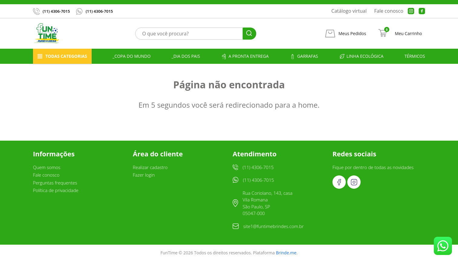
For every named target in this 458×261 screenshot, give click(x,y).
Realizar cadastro (150, 167)
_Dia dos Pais (186, 56)
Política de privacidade (55, 190)
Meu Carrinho (408, 33)
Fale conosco (388, 11)
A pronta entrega (245, 56)
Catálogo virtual (349, 11)
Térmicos (414, 56)
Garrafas (304, 56)
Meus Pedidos (352, 33)
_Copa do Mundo (132, 56)
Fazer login (144, 175)
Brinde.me (286, 253)
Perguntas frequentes (55, 183)
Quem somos (47, 167)
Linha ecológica (361, 56)
